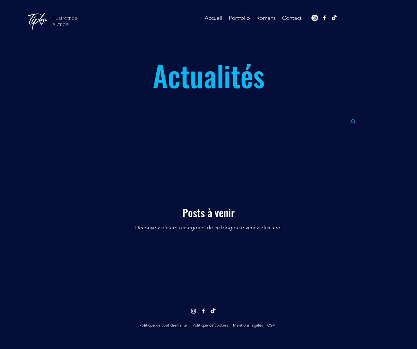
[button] (239, 18)
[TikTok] (334, 18)
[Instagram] (314, 18)
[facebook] (324, 18)
